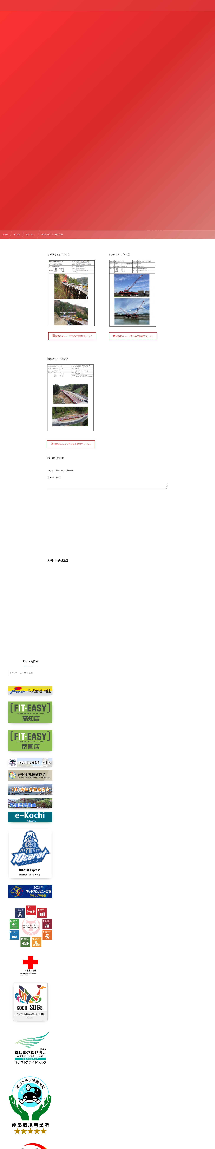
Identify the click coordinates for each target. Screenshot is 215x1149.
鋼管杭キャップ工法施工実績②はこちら (135, 336)
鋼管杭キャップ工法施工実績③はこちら (72, 444)
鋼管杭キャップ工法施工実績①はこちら (74, 336)
